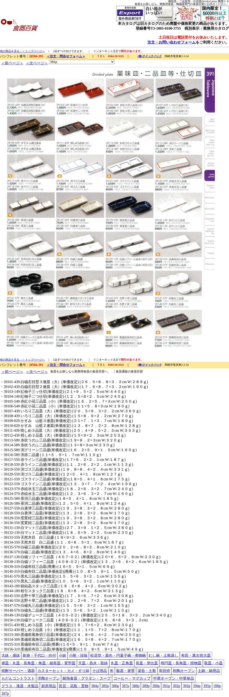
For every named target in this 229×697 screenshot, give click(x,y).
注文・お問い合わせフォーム (171, 42)
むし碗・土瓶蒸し (163, 655)
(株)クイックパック (150, 56)
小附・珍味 (78, 655)
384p (95, 686)
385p (105, 686)
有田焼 (164, 671)
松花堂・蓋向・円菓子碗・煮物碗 (118, 655)
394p (197, 686)
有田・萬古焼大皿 (196, 655)
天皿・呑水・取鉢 (93, 663)
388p (135, 686)
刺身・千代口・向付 (39, 655)
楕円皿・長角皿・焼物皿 (181, 663)
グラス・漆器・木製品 (19, 686)
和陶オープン (184, 671)
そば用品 (99, 671)
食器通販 (122, 371)
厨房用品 (48, 686)
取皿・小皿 (213, 663)
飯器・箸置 (125, 671)
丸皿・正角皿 (122, 663)
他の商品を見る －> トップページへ (22, 51)
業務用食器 (166, 4)
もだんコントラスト (18, 678)
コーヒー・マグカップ (132, 678)
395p (207, 686)
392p (176, 686)
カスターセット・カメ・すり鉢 (63, 671)
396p (217, 686)
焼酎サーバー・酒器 (18, 671)
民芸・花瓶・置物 (73, 686)
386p (115, 686)
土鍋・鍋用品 (209, 671)
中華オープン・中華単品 (173, 678)
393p (186, 686)
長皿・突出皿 (147, 663)
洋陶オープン (49, 678)
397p (5, 693)
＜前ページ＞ (12, 63)
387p (125, 686)
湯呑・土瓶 (147, 671)
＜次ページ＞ (37, 63)
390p (156, 686)
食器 (137, 4)
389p (146, 686)
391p (166, 686)
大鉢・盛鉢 (10, 655)
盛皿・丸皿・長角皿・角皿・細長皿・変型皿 (38, 663)
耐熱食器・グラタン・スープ (87, 678)
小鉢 (62, 655)
